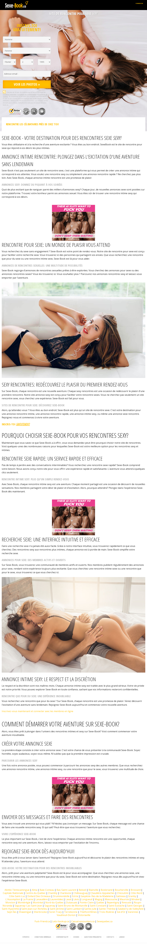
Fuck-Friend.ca (42, 921)
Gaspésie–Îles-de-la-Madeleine (97, 896)
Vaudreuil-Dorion (66, 915)
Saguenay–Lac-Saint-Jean (28, 905)
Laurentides (56, 899)
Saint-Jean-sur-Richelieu (34, 908)
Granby (132, 896)
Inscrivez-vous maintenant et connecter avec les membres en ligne (37, 711)
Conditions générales (42, 937)
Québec (100, 902)
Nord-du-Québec (54, 902)
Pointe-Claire (87, 902)
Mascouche (111, 899)
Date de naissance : (11, 57)
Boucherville (121, 889)
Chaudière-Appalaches (102, 893)
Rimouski (126, 902)
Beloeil (82, 889)
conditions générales (10, 94)
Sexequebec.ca (104, 921)
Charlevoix (65, 893)
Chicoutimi (122, 893)
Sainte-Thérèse (107, 908)
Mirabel (135, 899)
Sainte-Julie (90, 908)
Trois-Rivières (106, 912)
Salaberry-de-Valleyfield (130, 908)
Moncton (10, 902)
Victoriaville (84, 915)
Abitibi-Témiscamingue (17, 889)
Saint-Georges (135, 905)
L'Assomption (12, 899)
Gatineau (121, 896)
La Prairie (28, 899)
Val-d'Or (121, 912)
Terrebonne (70, 912)
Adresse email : (9, 69)
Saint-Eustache (117, 905)
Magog (98, 899)
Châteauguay (81, 893)
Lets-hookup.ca (60, 921)
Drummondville (61, 896)
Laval (68, 899)
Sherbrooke (40, 912)
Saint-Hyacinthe (10, 908)
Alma (34, 889)
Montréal (38, 902)
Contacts (110, 937)
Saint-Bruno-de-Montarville (72, 905)
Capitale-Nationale (13, 893)
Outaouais (71, 902)
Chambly (52, 893)
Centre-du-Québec (36, 893)
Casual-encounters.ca (82, 921)
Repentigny (113, 902)
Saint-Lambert (74, 908)
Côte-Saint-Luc (17, 896)
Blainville (93, 889)
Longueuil (86, 899)
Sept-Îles (12, 912)
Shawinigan (25, 912)
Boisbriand (106, 889)
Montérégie (24, 902)
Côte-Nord (136, 893)
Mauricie (124, 899)
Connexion (139, 3)
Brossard (136, 889)
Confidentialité (62, 937)
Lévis (76, 899)
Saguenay (50, 905)
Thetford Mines (88, 912)
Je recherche (8, 46)
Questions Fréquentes (92, 937)
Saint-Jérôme (57, 908)
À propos (26, 937)
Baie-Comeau (47, 889)
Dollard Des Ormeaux (39, 896)
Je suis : (6, 35)
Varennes (133, 912)
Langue (121, 937)
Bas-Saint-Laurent (66, 889)
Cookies (76, 937)
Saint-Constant (98, 905)
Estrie (75, 896)
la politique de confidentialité (26, 94)
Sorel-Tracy (55, 912)
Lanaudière (41, 899)
